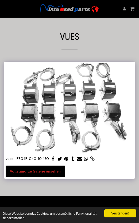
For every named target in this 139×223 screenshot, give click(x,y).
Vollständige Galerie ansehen (35, 171)
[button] (5, 8)
